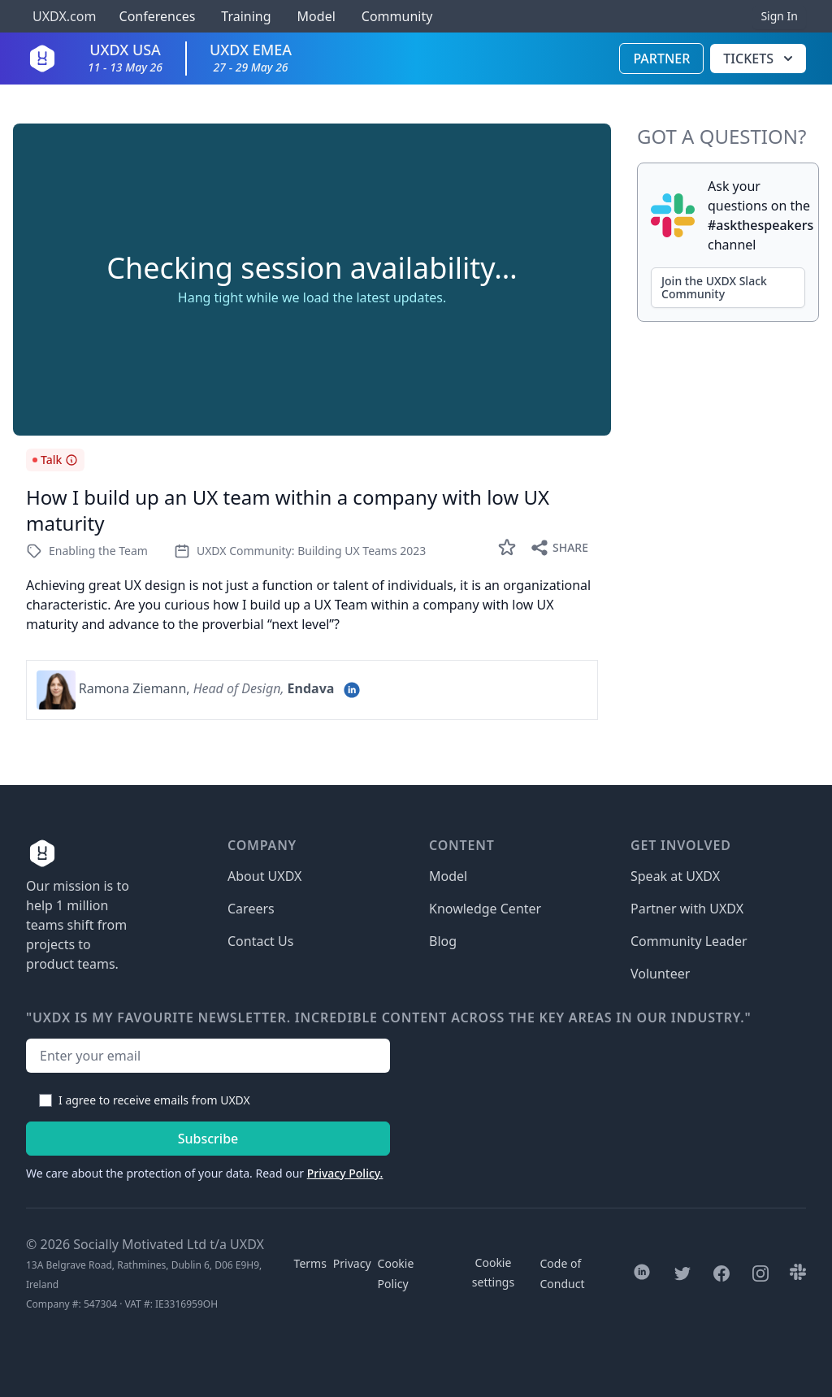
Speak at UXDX (675, 876)
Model (316, 16)
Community (397, 16)
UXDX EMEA (251, 57)
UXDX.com (64, 16)
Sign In (779, 16)
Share (559, 547)
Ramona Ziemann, (134, 688)
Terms (310, 1263)
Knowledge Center (485, 909)
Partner (661, 58)
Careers (251, 909)
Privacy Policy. (345, 1173)
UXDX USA (125, 57)
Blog (443, 941)
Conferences (155, 16)
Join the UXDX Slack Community (714, 287)
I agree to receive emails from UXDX (154, 1100)
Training (246, 16)
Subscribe (208, 1139)
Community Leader (689, 941)
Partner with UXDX (686, 909)
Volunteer (660, 974)
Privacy (352, 1263)
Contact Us (260, 941)
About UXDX (264, 876)
